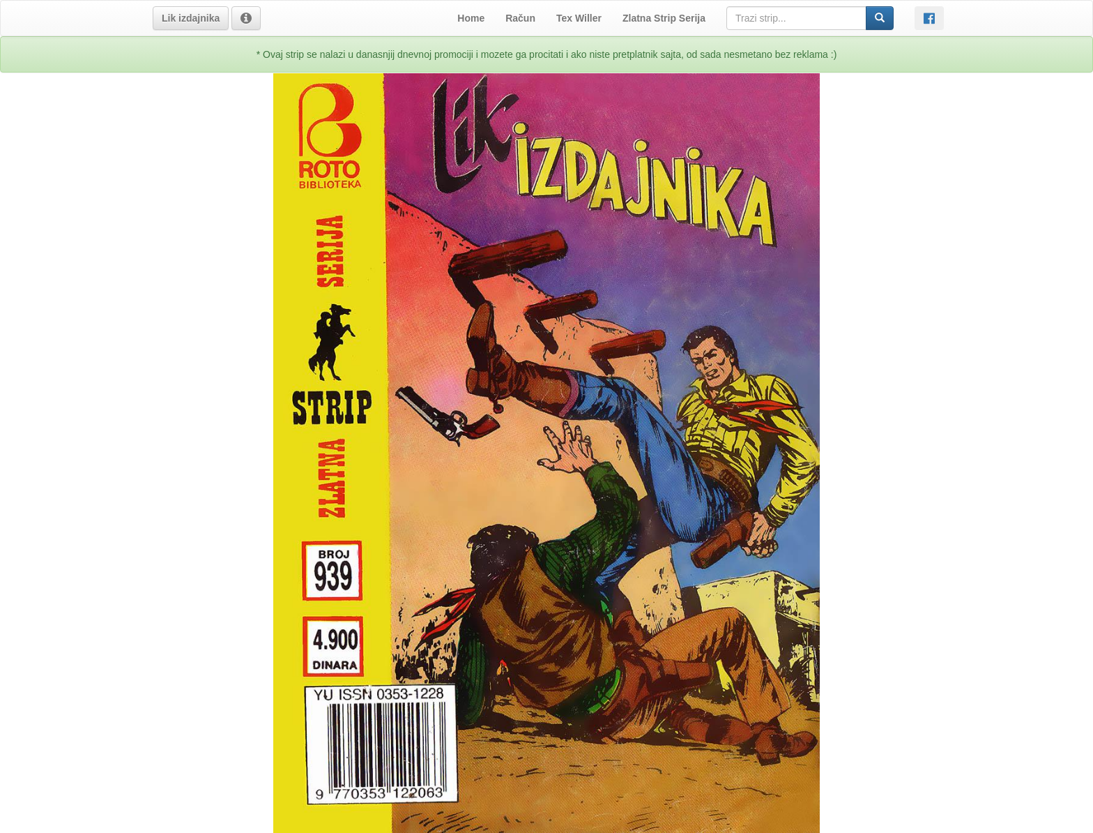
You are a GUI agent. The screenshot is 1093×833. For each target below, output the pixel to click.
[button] (191, 18)
